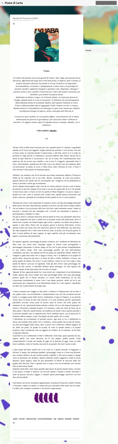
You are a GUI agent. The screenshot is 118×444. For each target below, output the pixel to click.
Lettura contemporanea (45, 418)
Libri (55, 418)
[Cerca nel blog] (108, 3)
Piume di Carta (14, 2)
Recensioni (76, 418)
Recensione (68, 418)
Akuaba (15, 418)
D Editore (22, 418)
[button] (14, 24)
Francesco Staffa (31, 418)
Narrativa (60, 418)
